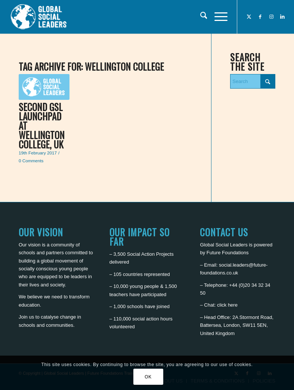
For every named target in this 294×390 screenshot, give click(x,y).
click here (227, 305)
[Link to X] (248, 16)
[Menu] (217, 17)
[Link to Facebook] (260, 16)
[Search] (200, 17)
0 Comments (31, 160)
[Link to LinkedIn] (282, 16)
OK (148, 377)
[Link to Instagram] (271, 16)
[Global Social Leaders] (39, 17)
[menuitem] (200, 17)
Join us (26, 317)
